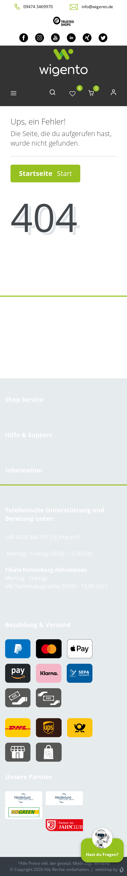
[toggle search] (52, 93)
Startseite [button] (45, 173)
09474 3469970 (38, 7)
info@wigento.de (97, 7)
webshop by (106, 869)
